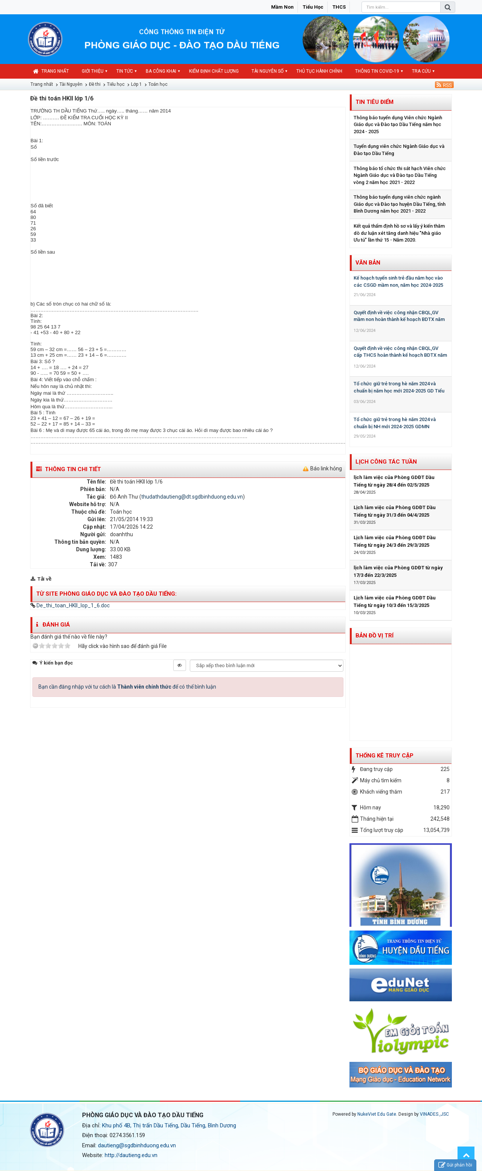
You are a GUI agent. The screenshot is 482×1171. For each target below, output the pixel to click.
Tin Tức (124, 71)
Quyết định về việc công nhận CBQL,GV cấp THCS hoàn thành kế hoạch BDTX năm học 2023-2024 (400, 355)
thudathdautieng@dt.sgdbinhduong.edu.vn (192, 497)
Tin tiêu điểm (374, 102)
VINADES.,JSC (434, 1114)
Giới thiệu (93, 71)
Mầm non (282, 7)
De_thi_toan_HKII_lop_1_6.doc (70, 605)
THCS (339, 7)
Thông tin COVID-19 (377, 71)
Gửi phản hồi (455, 1165)
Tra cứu (421, 71)
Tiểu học (313, 7)
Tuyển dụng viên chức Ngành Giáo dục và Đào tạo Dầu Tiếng (399, 149)
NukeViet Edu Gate (376, 1114)
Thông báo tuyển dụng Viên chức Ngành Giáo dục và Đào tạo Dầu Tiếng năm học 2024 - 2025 (398, 124)
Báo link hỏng (326, 468)
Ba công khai (161, 71)
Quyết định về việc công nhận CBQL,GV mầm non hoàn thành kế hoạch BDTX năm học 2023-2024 (399, 319)
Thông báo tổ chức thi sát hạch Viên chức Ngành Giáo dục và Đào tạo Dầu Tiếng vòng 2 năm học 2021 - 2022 (400, 175)
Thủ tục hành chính (319, 71)
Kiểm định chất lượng (214, 71)
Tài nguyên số (268, 71)
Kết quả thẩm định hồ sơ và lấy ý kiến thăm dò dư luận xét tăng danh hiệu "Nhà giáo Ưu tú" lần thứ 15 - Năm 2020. (399, 233)
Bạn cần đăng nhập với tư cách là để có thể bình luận (127, 687)
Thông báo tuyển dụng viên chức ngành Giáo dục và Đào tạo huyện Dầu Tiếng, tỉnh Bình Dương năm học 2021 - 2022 (399, 204)
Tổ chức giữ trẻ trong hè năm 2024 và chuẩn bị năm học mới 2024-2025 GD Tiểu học (399, 390)
